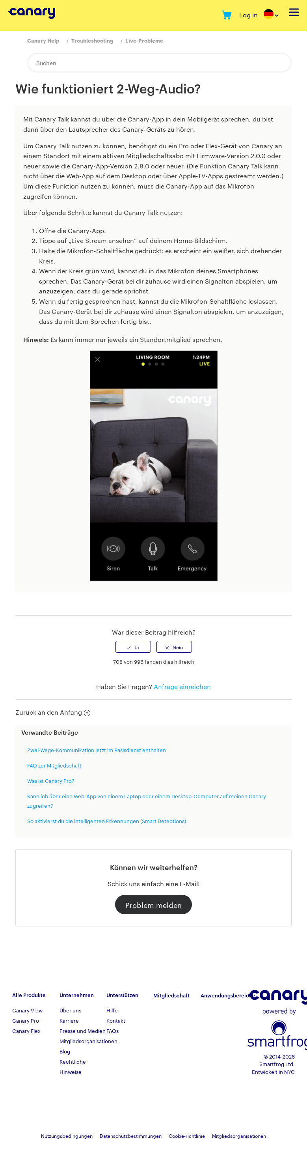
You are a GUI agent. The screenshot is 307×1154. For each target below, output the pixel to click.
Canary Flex (26, 1030)
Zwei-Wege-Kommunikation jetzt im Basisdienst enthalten (96, 749)
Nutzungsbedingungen (67, 1135)
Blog (65, 1051)
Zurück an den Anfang (52, 712)
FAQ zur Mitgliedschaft (54, 765)
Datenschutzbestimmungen (131, 1135)
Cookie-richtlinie (187, 1135)
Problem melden (153, 904)
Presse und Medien (83, 1030)
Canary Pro (25, 1020)
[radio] (133, 647)
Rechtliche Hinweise (73, 1066)
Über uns (70, 1010)
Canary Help (43, 40)
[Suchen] (159, 63)
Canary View (27, 1010)
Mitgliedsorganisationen (83, 1040)
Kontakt (115, 1020)
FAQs (112, 1030)
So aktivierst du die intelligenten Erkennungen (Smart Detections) (106, 820)
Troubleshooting (92, 40)
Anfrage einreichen (182, 686)
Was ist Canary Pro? (50, 780)
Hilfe (112, 1010)
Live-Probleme (144, 40)
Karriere (69, 1020)
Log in (248, 15)
